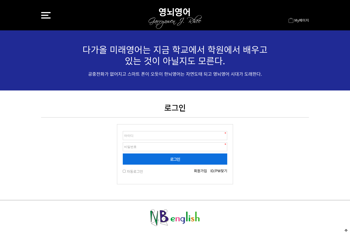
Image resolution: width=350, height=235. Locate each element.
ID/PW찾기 (218, 170)
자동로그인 (135, 171)
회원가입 (200, 170)
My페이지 (299, 20)
